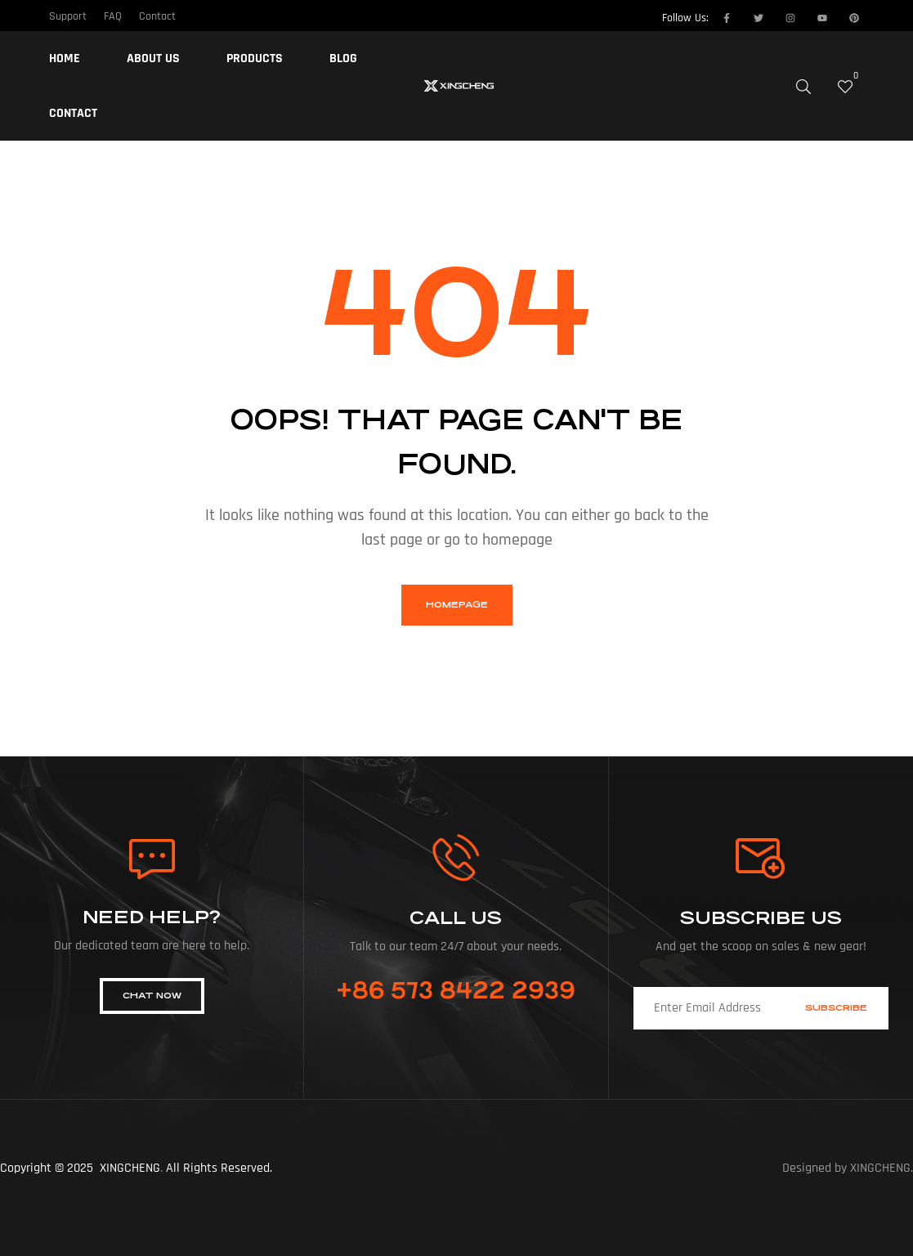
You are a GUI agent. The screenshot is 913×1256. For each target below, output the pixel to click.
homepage (457, 604)
